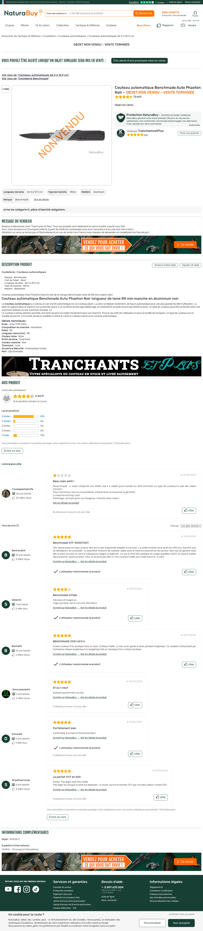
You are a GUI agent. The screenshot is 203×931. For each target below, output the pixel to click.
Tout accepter (181, 923)
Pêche (25, 25)
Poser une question (189, 133)
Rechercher (143, 13)
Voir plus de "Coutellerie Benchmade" (25, 78)
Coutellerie (49, 36)
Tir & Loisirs (42, 25)
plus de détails (41, 199)
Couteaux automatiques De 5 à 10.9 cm (111, 36)
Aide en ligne (175, 2)
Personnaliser (152, 923)
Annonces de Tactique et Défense (21, 36)
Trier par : (175, 526)
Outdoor (111, 25)
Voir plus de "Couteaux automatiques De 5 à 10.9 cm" (35, 75)
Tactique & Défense (87, 25)
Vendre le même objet (165, 265)
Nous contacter (193, 2)
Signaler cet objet (190, 265)
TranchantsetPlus (145, 131)
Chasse (9, 25)
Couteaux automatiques (72, 36)
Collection (62, 25)
